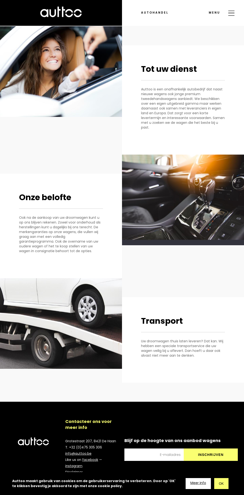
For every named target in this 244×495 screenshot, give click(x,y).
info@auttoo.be (78, 453)
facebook (90, 459)
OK (221, 483)
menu (214, 5)
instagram (73, 466)
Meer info (198, 482)
